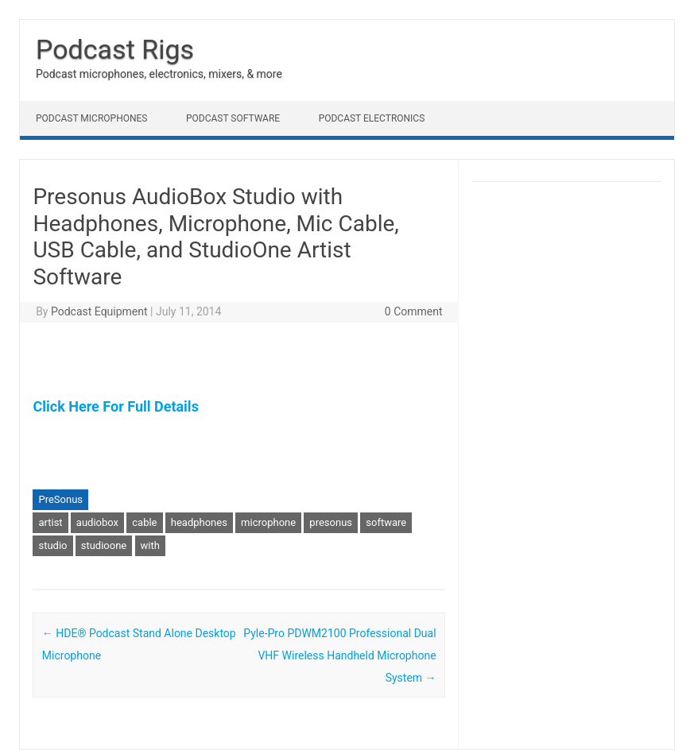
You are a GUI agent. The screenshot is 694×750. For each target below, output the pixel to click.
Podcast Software (233, 118)
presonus (330, 522)
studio (52, 545)
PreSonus (60, 499)
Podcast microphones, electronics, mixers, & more (159, 74)
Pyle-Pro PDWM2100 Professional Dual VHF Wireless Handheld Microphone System (339, 655)
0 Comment (414, 311)
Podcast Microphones (91, 118)
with (150, 545)
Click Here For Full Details (115, 406)
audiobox (97, 522)
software (386, 522)
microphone (268, 522)
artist (50, 522)
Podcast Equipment (99, 311)
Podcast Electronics (372, 118)
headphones (199, 522)
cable (144, 522)
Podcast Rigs (115, 49)
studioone (104, 545)
